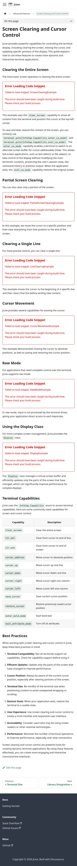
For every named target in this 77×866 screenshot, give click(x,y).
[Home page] (5, 13)
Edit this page (11, 767)
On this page (11, 21)
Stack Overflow (12, 823)
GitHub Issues (11, 828)
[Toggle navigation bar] (4, 4)
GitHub (7, 845)
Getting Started (10, 806)
